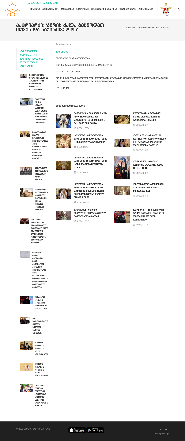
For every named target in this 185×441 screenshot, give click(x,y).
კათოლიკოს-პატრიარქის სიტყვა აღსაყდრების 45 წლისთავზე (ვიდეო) (147, 116)
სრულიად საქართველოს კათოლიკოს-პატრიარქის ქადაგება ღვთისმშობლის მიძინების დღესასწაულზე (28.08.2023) (89, 191)
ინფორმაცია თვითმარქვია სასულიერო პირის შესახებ (41, 174)
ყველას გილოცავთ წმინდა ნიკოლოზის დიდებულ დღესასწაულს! (148, 187)
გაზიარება (62, 52)
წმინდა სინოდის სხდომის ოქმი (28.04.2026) (41, 348)
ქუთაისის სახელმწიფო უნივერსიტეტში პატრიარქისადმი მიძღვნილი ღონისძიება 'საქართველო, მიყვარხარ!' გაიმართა (39, 231)
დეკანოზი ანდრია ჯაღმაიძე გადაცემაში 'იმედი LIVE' (41, 303)
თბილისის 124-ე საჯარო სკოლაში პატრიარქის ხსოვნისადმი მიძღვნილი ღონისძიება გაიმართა (41, 111)
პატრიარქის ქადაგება (149, 28)
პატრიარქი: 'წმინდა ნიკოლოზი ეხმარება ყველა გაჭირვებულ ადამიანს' (90, 213)
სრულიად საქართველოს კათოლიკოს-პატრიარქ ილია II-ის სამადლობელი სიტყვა (90, 138)
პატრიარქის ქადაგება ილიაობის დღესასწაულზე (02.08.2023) (148, 165)
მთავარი (130, 28)
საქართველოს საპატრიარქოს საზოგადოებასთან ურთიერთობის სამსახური (31, 59)
